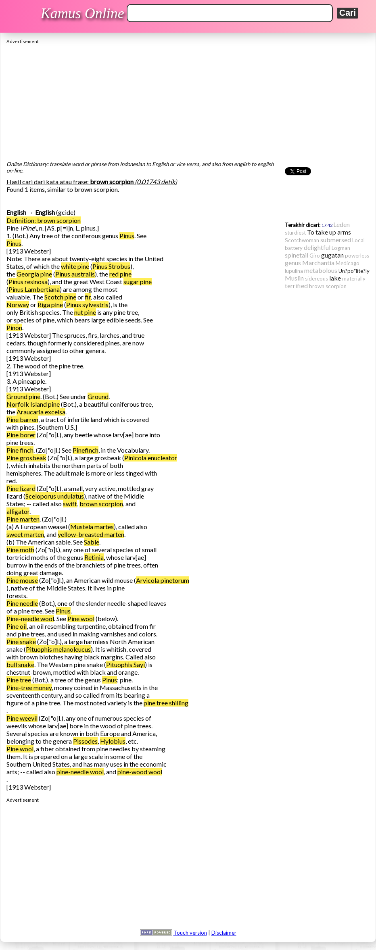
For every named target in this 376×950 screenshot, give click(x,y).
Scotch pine (60, 297)
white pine (75, 266)
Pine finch (19, 450)
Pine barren (22, 419)
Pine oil (16, 626)
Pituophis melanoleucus (58, 649)
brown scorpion (101, 503)
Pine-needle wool (30, 618)
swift (70, 503)
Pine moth (20, 549)
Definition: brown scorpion (43, 220)
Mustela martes (92, 526)
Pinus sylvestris (87, 304)
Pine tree (18, 680)
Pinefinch (85, 450)
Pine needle (22, 603)
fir (88, 297)
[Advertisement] (188, 100)
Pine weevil (22, 718)
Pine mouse (22, 580)
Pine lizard (21, 488)
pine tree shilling (166, 703)
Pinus (126, 235)
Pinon (14, 327)
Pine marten (23, 519)
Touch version (190, 932)
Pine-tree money (29, 687)
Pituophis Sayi (125, 664)
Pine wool (80, 618)
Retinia (94, 557)
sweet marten (25, 534)
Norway (17, 304)
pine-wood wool (139, 771)
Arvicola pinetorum (162, 580)
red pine (120, 274)
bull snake (20, 664)
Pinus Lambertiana (34, 289)
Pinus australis (75, 274)
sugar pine (137, 281)
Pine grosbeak (26, 457)
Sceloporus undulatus (54, 496)
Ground (98, 396)
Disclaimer (223, 932)
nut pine (85, 312)
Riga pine (50, 304)
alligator (17, 511)
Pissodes (85, 741)
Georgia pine (34, 274)
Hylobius (112, 741)
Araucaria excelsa (41, 412)
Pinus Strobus (111, 266)
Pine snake (21, 641)
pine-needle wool (80, 771)
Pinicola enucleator (150, 457)
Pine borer (21, 435)
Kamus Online (82, 13)
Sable (91, 542)
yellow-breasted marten (91, 534)
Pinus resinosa (28, 281)
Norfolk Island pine (33, 404)
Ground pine (23, 396)
